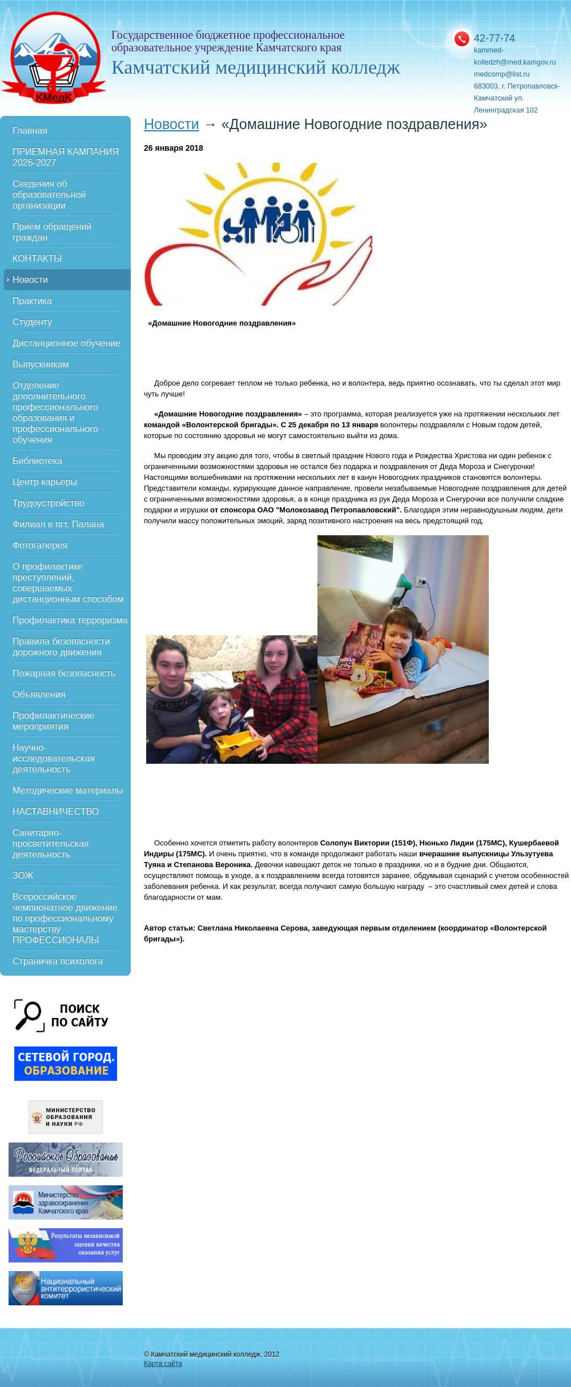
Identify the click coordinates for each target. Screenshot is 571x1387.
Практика (32, 301)
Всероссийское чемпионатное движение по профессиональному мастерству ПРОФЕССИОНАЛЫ (65, 918)
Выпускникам (41, 364)
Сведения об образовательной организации (49, 194)
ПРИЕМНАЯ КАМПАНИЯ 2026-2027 (66, 157)
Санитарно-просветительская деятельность (51, 843)
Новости (30, 279)
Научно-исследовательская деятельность (54, 758)
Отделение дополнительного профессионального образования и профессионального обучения (55, 412)
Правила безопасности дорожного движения (61, 646)
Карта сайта (163, 1364)
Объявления (39, 694)
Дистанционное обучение (66, 343)
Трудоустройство (49, 503)
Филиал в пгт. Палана (58, 524)
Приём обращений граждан (52, 232)
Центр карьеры (45, 482)
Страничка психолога (58, 961)
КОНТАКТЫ (37, 258)
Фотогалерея (40, 545)
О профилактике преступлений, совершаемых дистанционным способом (68, 583)
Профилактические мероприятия (53, 721)
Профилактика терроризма (70, 620)
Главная (30, 130)
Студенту (32, 322)
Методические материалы (68, 790)
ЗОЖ (23, 875)
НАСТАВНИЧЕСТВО (56, 811)
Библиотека (37, 461)
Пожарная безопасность (64, 673)
